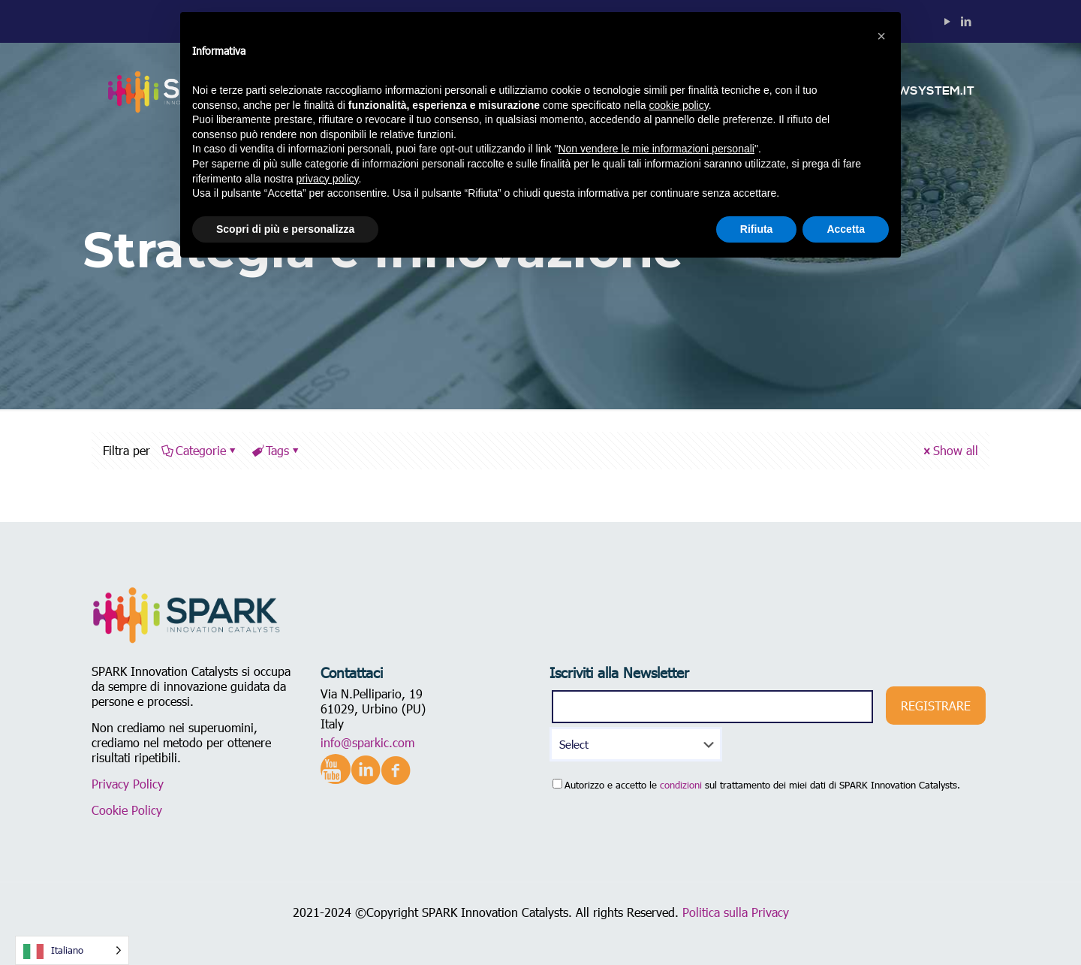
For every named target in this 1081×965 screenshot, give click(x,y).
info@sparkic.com (367, 742)
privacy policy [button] (328, 179)
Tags (276, 450)
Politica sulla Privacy (735, 912)
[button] (881, 36)
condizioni (681, 785)
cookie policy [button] (679, 105)
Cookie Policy (127, 810)
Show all (949, 450)
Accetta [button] (846, 229)
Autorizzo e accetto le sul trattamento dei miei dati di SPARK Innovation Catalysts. (756, 785)
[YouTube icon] (947, 21)
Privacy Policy (128, 784)
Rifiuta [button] (756, 229)
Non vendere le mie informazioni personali (656, 149)
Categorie (199, 450)
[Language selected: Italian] (72, 950)
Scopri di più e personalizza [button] (285, 229)
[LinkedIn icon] (965, 21)
